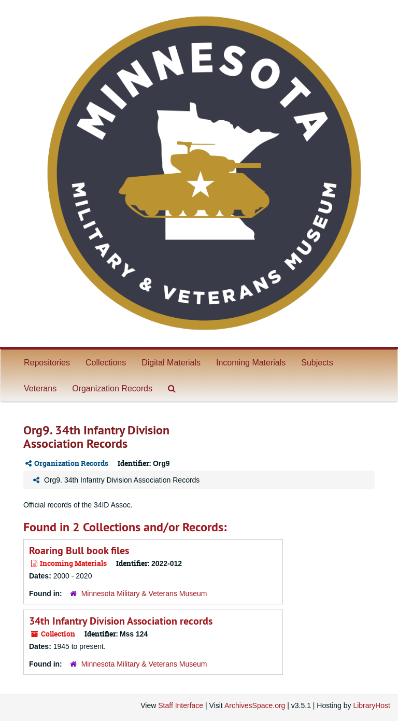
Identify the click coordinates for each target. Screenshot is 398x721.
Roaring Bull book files (79, 550)
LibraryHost (371, 705)
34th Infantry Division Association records (120, 621)
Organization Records (112, 388)
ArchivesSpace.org (255, 705)
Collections (106, 362)
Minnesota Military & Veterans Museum (144, 593)
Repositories (47, 362)
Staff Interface (180, 705)
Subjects (317, 362)
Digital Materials (171, 362)
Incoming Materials (251, 362)
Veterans (40, 388)
